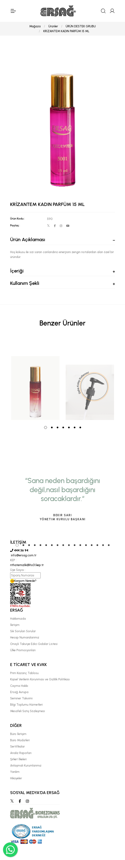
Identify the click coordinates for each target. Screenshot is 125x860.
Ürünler (53, 26)
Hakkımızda (18, 618)
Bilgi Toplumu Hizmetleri (26, 704)
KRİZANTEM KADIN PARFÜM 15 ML (66, 31)
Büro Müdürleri (20, 740)
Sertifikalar (17, 746)
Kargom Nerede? (23, 581)
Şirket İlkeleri (18, 759)
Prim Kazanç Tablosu (24, 673)
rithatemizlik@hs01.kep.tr (27, 565)
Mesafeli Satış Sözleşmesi (27, 711)
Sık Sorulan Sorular (23, 631)
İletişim (15, 625)
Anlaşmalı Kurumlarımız (25, 765)
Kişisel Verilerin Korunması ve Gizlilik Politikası (40, 679)
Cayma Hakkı (19, 686)
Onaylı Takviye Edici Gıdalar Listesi (34, 644)
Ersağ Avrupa (19, 692)
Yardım (15, 772)
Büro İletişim (18, 734)
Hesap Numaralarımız (24, 637)
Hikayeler (16, 778)
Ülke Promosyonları (23, 650)
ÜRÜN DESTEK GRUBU (81, 26)
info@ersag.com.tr (23, 555)
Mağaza (35, 26)
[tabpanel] (35, 379)
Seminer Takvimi (21, 698)
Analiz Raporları (21, 753)
